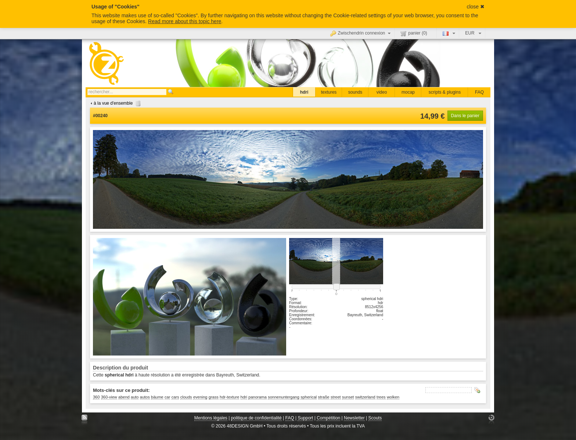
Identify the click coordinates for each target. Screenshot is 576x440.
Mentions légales (210, 418)
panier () (413, 33)
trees (381, 397)
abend (124, 397)
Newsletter (354, 418)
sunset (348, 397)
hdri (304, 92)
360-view (109, 397)
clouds (186, 397)
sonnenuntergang (283, 397)
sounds (355, 92)
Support (305, 418)
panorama (257, 397)
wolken (393, 397)
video (382, 92)
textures (329, 92)
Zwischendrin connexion (361, 33)
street (336, 397)
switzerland (365, 397)
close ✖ (476, 7)
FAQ (479, 92)
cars (175, 397)
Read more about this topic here (184, 21)
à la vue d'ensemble (115, 103)
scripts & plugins (445, 92)
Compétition (328, 418)
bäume (157, 397)
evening (200, 397)
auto (134, 397)
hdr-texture (229, 397)
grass (214, 397)
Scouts (375, 418)
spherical (308, 397)
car (167, 397)
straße (324, 397)
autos (145, 397)
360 (96, 397)
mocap (408, 92)
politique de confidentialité (256, 418)
